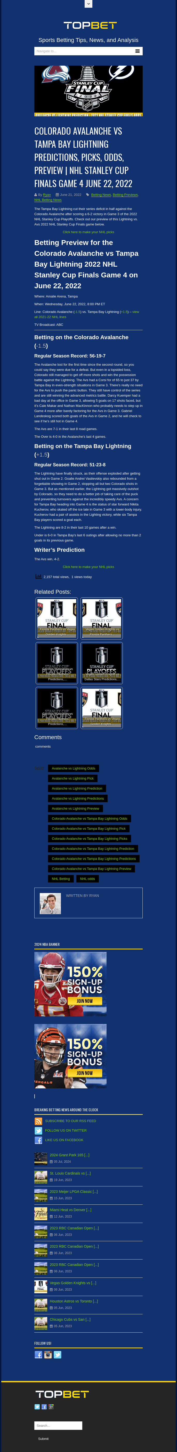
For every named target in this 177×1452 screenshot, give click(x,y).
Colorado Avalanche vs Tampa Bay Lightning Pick (89, 828)
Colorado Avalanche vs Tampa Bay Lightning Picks (89, 839)
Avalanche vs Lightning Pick (73, 778)
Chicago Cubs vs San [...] (70, 1319)
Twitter (37, 1407)
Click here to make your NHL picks (88, 232)
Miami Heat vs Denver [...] (70, 1210)
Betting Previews (125, 195)
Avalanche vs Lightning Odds (73, 768)
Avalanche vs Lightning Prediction (77, 788)
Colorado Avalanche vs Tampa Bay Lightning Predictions (94, 859)
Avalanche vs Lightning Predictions (78, 798)
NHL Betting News (48, 200)
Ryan (47, 195)
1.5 (125, 312)
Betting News (101, 195)
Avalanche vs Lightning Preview (75, 808)
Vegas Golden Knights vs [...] (73, 1283)
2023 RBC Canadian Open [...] (74, 1228)
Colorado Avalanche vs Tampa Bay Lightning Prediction (93, 849)
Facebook (44, 1407)
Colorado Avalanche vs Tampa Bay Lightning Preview (91, 869)
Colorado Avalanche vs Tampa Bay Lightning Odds (89, 818)
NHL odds (87, 879)
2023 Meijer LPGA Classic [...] (74, 1191)
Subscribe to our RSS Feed (70, 1121)
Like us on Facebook (64, 1140)
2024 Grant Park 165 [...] (69, 1155)
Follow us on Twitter (66, 1130)
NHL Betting (61, 879)
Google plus (51, 1407)
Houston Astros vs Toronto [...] (74, 1301)
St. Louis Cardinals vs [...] (70, 1173)
